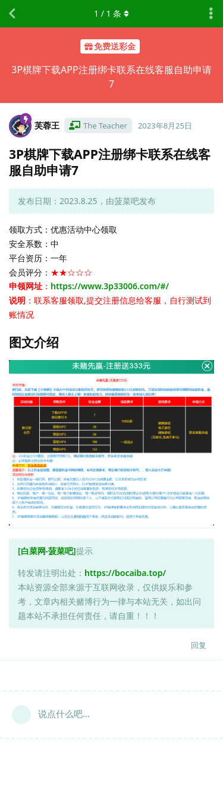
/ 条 (111, 13)
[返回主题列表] (12, 13)
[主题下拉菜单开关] (211, 13)
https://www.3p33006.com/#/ (110, 286)
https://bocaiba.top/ (125, 572)
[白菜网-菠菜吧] (47, 550)
